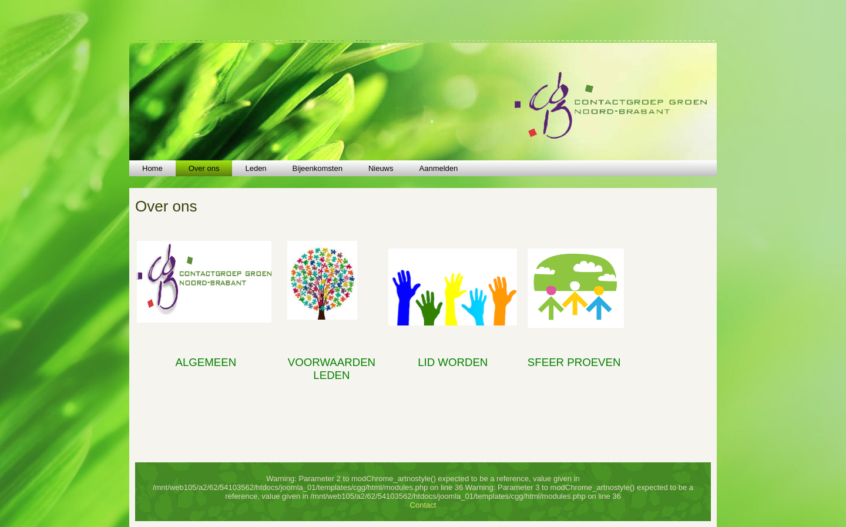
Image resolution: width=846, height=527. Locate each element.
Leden (255, 168)
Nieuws (381, 168)
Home (152, 168)
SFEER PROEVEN (574, 362)
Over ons (204, 168)
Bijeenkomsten (318, 168)
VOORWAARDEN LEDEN (331, 368)
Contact (423, 505)
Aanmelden (438, 168)
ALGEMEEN (205, 362)
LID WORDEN (453, 362)
